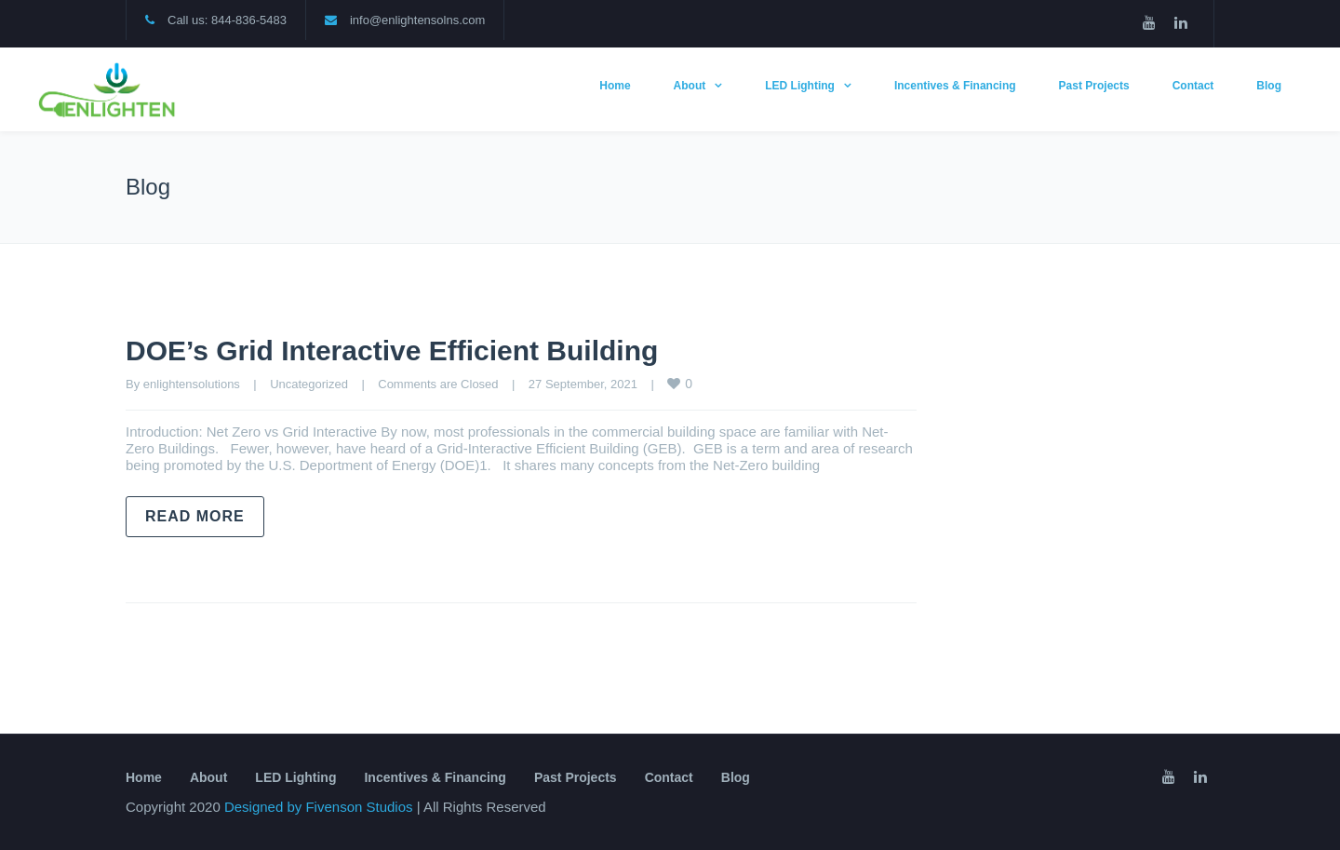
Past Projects (1094, 85)
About (690, 85)
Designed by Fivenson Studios (320, 807)
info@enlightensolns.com (417, 20)
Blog (1268, 85)
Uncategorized (309, 384)
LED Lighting (800, 85)
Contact (1193, 85)
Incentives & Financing (955, 85)
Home (614, 85)
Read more (195, 516)
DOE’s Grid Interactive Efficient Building (392, 350)
